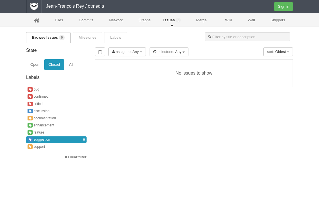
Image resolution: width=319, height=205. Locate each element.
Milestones (87, 37)
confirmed (38, 96)
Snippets (278, 20)
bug (33, 89)
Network (116, 20)
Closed (54, 64)
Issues (172, 20)
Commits (86, 20)
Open (34, 64)
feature (36, 132)
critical (35, 104)
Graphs (144, 20)
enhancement (41, 125)
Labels (115, 37)
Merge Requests (201, 22)
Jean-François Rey (65, 6)
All (71, 64)
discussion (38, 111)
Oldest (278, 52)
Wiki (228, 20)
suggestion (56, 139)
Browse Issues (48, 37)
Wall (251, 20)
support (36, 146)
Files (59, 20)
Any (127, 52)
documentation (42, 118)
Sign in (283, 6)
